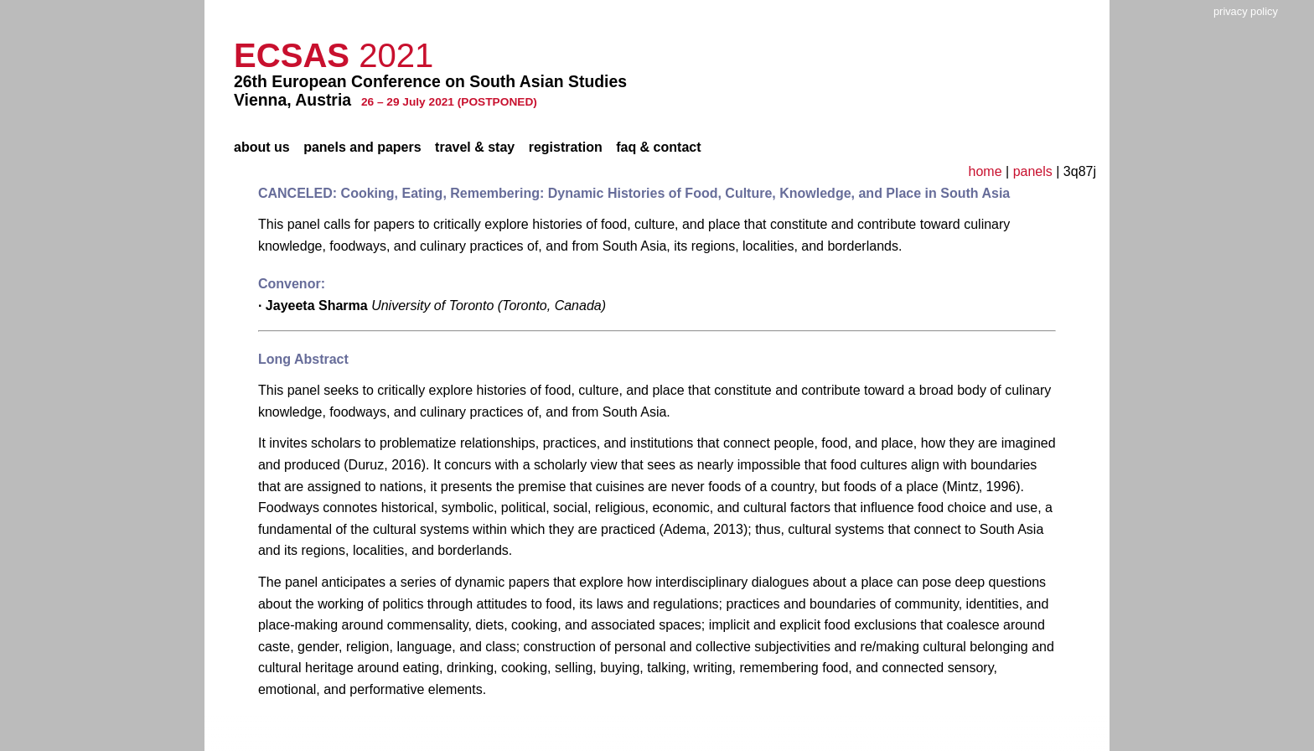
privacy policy (1245, 11)
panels (1033, 171)
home (985, 171)
